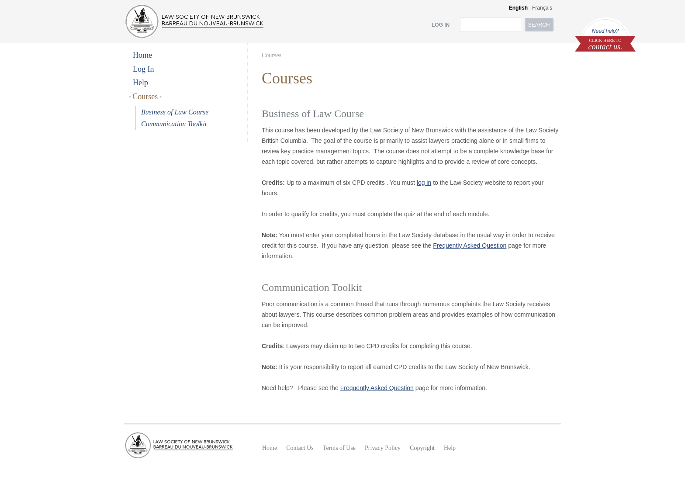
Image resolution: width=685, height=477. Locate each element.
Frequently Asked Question (469, 245)
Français (542, 8)
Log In (143, 69)
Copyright (422, 448)
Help (140, 82)
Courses (145, 96)
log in (424, 182)
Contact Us (300, 448)
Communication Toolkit (174, 124)
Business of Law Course (174, 112)
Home (142, 55)
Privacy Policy (383, 448)
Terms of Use (339, 448)
